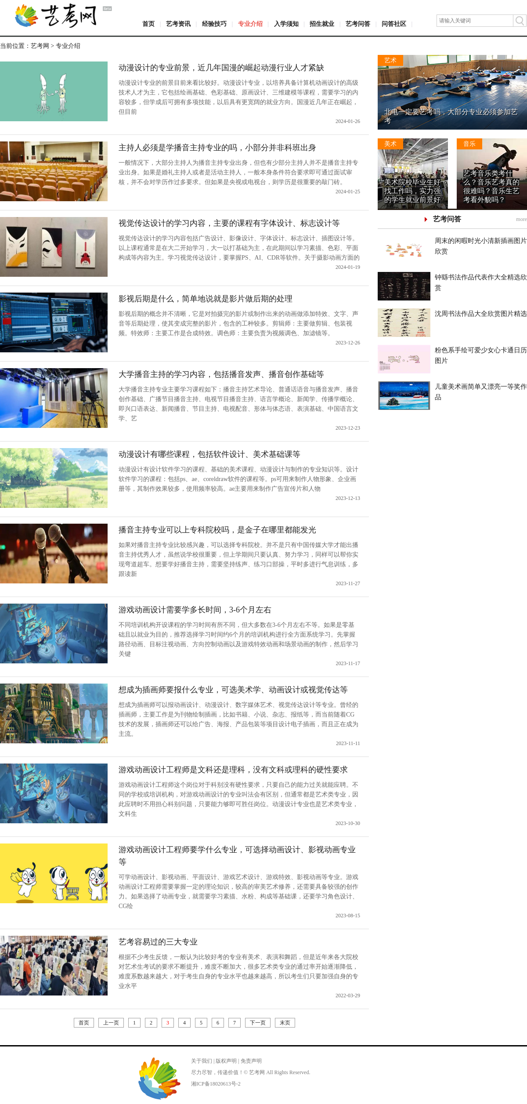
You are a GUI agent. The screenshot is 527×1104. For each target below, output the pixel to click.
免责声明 (251, 1061)
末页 (285, 1023)
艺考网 (40, 46)
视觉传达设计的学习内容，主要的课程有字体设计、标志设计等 (229, 223)
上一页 (111, 1023)
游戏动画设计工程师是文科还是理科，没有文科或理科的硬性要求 (233, 769)
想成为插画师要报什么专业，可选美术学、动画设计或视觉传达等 (233, 689)
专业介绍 (250, 24)
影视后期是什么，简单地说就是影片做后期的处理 (205, 298)
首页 (148, 24)
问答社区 (394, 24)
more (521, 219)
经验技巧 (214, 24)
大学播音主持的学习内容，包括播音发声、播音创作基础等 (221, 374)
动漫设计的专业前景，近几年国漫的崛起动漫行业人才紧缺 (221, 67)
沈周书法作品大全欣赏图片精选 (481, 313)
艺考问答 (358, 24)
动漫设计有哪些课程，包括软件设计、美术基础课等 (209, 454)
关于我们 (201, 1061)
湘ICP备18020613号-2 (216, 1084)
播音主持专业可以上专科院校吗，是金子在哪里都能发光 (217, 529)
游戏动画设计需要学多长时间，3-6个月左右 (195, 609)
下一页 (258, 1023)
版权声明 (226, 1061)
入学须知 (286, 24)
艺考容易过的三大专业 (158, 941)
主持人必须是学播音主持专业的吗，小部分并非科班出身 (217, 147)
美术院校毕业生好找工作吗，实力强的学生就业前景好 (412, 190)
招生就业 (322, 24)
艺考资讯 (178, 24)
